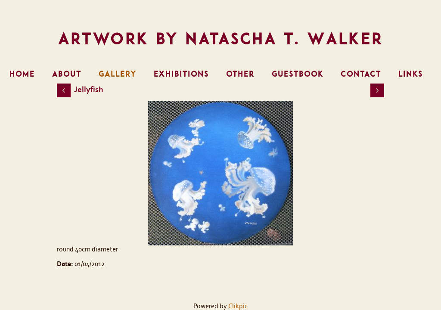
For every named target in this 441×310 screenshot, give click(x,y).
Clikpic (238, 306)
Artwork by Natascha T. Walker (220, 39)
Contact (361, 74)
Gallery (118, 74)
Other (240, 74)
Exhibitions (181, 74)
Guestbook (297, 74)
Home (22, 74)
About (66, 74)
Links (410, 74)
